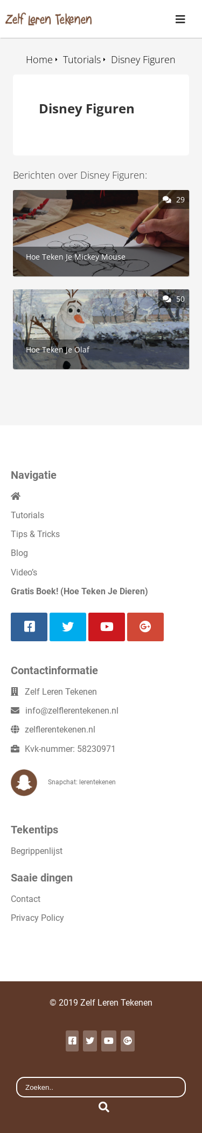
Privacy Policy (37, 918)
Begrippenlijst (36, 851)
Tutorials (27, 515)
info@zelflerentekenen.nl (72, 710)
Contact (25, 899)
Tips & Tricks (35, 534)
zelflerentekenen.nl (60, 729)
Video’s (24, 572)
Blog (19, 553)
